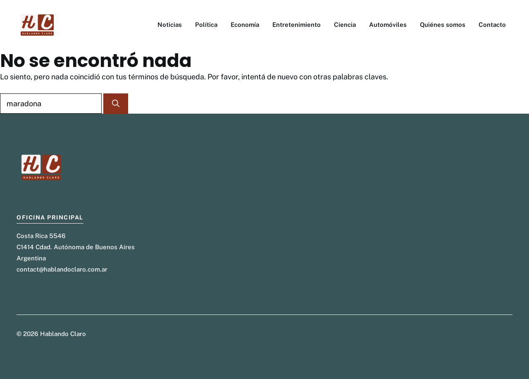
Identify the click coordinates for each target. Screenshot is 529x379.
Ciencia (345, 24)
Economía (245, 24)
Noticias (169, 24)
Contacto (492, 24)
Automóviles (388, 24)
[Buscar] (115, 103)
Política (206, 24)
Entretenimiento (296, 24)
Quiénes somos (442, 24)
